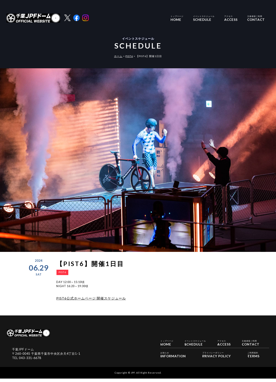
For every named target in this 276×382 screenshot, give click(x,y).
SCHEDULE (204, 17)
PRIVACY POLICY (216, 357)
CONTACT (256, 17)
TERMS (253, 357)
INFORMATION (173, 357)
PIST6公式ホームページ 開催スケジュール (91, 298)
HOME (177, 17)
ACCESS (231, 17)
